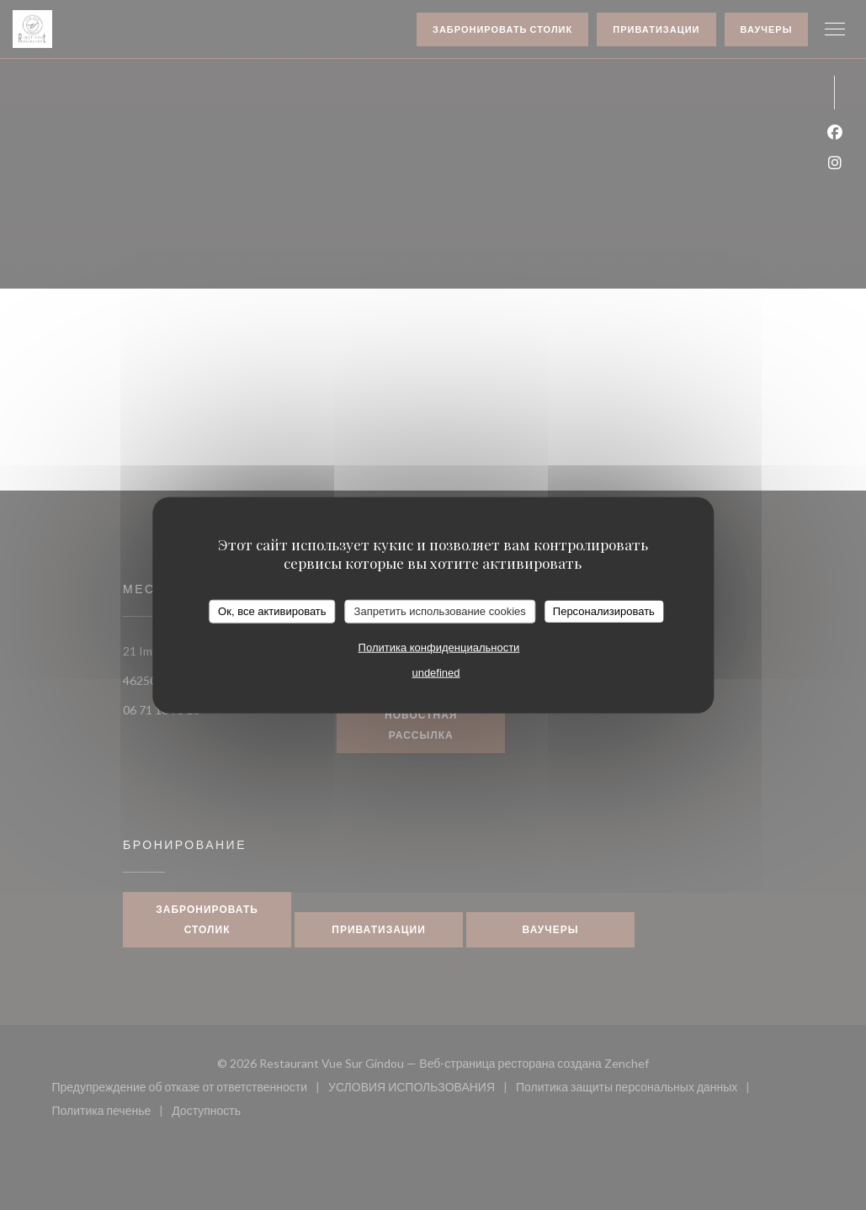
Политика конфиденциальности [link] (439, 646)
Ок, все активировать (272, 611)
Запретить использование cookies (440, 611)
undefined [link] (436, 672)
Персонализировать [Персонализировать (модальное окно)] (604, 611)
